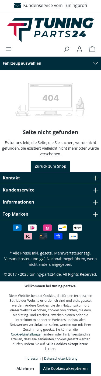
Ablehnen (25, 368)
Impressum (32, 358)
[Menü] (10, 49)
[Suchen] (66, 49)
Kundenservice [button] (50, 190)
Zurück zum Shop (50, 166)
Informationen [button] (50, 202)
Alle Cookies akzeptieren (65, 368)
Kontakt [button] (50, 178)
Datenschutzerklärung (61, 358)
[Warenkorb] (91, 49)
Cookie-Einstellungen (27, 334)
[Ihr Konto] (79, 49)
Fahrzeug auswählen (22, 63)
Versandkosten (17, 258)
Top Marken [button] (50, 214)
